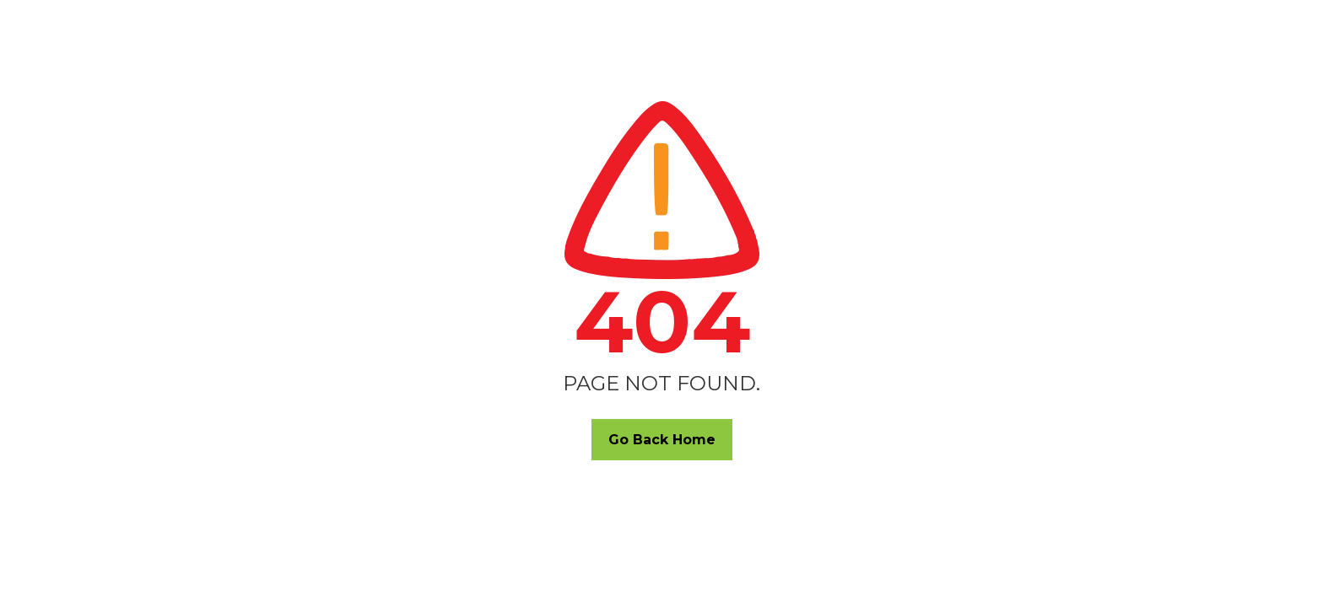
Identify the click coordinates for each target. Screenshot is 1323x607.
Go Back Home (662, 440)
